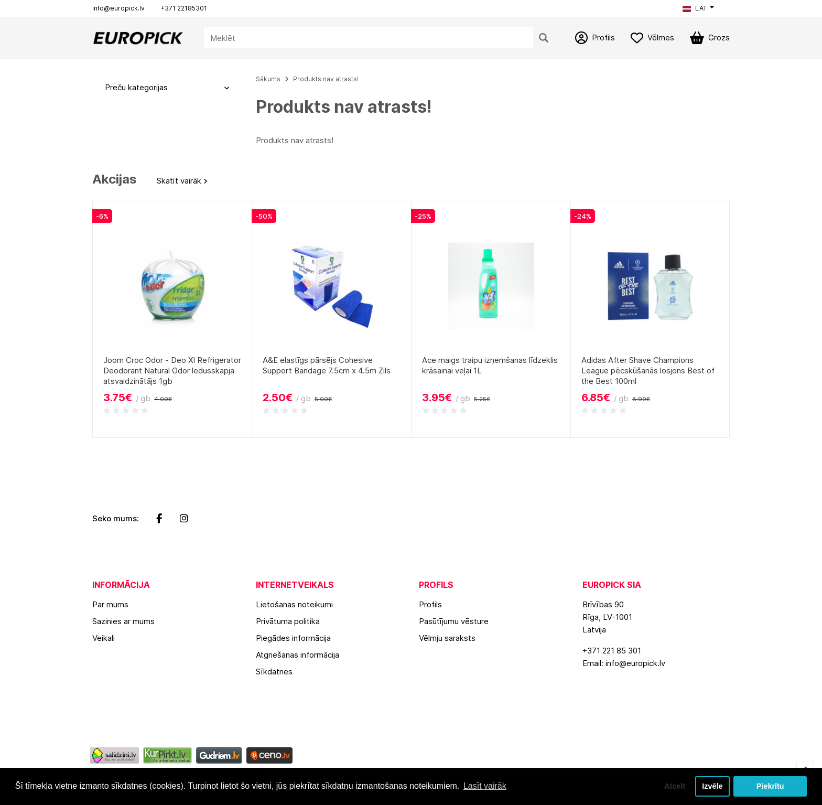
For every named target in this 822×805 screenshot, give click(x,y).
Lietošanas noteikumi (294, 604)
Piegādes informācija (293, 638)
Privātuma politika (288, 621)
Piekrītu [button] (770, 786)
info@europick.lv (118, 8)
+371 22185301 (183, 8)
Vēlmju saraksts (447, 638)
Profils (430, 604)
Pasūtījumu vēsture (454, 621)
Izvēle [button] (712, 786)
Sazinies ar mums (123, 621)
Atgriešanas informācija (297, 655)
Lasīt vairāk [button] (484, 785)
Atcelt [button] (674, 786)
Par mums (110, 604)
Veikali (103, 638)
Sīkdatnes (274, 672)
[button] (698, 8)
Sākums (268, 79)
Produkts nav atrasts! (326, 79)
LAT (695, 8)
